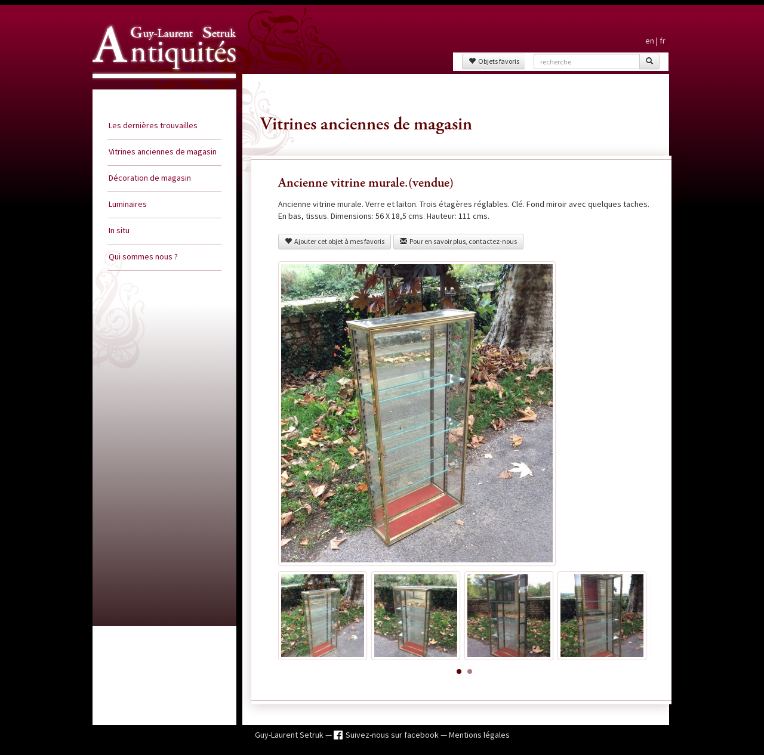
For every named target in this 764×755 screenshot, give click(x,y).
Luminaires (128, 204)
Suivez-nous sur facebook (393, 734)
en (649, 40)
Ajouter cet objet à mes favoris (334, 241)
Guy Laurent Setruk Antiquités (159, 88)
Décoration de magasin (150, 177)
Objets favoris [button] (494, 61)
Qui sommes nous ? (143, 256)
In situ (119, 230)
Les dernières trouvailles (153, 125)
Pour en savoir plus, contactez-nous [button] (458, 241)
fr (663, 40)
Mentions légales (479, 734)
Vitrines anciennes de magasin (163, 151)
